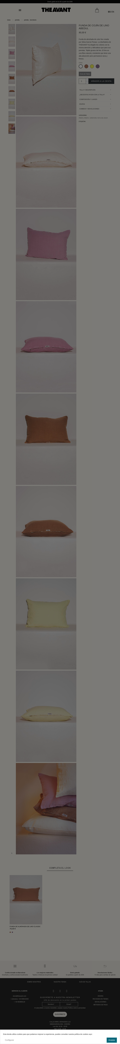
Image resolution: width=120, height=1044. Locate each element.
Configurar (9, 1040)
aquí (90, 1034)
